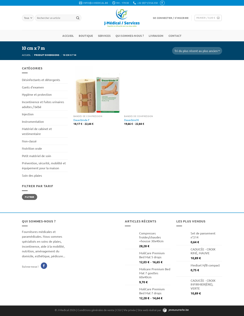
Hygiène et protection (37, 94)
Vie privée (130, 310)
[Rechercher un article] (78, 18)
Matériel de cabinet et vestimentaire (37, 131)
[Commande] (197, 51)
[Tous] (28, 18)
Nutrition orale (32, 148)
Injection (28, 114)
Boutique (86, 35)
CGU (119, 310)
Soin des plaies (32, 175)
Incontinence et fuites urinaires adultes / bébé (43, 104)
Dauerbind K (131, 120)
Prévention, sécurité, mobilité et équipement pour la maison (44, 165)
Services (104, 35)
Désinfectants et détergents (41, 80)
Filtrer (29, 196)
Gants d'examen (33, 87)
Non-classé (29, 141)
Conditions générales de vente (96, 310)
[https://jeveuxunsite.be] (175, 310)
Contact (175, 35)
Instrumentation (33, 121)
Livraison (156, 35)
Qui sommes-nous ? (130, 35)
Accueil (68, 35)
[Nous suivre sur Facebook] (162, 3)
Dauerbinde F (81, 120)
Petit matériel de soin (36, 156)
